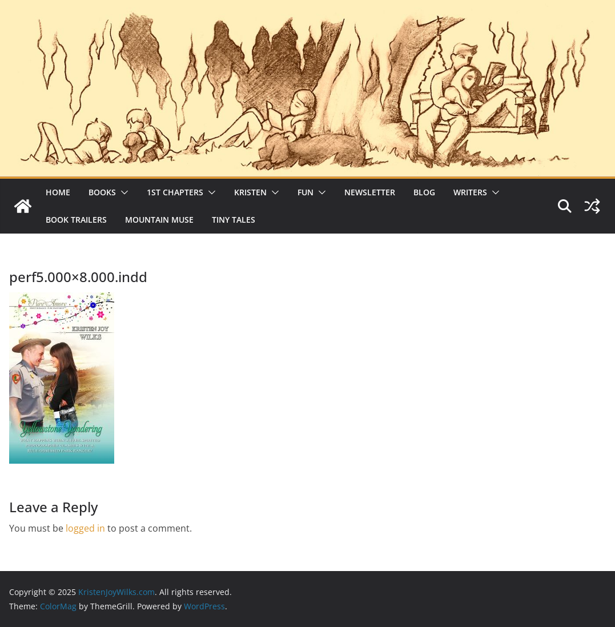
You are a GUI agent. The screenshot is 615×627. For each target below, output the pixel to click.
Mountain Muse (159, 219)
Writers (470, 192)
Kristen (250, 192)
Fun (305, 192)
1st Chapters (175, 192)
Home (58, 192)
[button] (122, 192)
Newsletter (369, 192)
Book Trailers (76, 219)
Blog (424, 192)
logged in (85, 528)
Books (102, 192)
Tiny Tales (233, 219)
